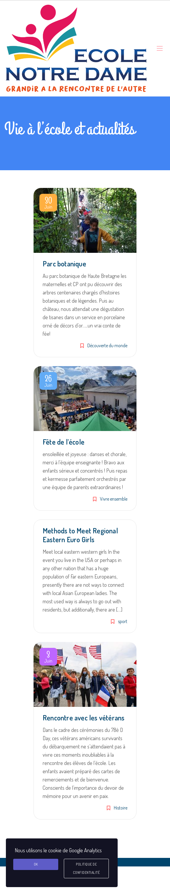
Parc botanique (64, 263)
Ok (36, 864)
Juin (48, 204)
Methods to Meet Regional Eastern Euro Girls (80, 535)
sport (122, 621)
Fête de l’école (63, 441)
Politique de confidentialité (86, 868)
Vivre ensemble (113, 499)
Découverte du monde (107, 345)
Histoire (120, 808)
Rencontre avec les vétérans (83, 717)
